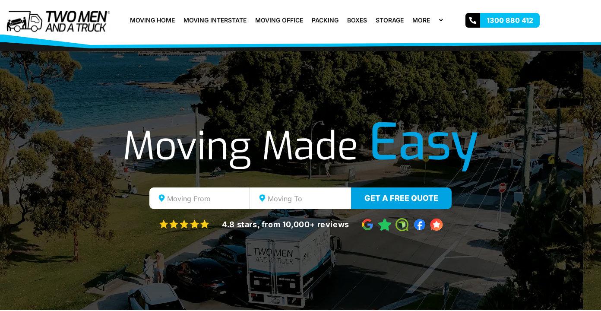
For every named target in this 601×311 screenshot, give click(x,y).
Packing (325, 20)
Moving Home (152, 20)
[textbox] (207, 198)
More (428, 20)
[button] (433, 20)
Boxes (357, 20)
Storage (390, 20)
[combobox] (199, 198)
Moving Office (279, 20)
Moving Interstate (215, 20)
